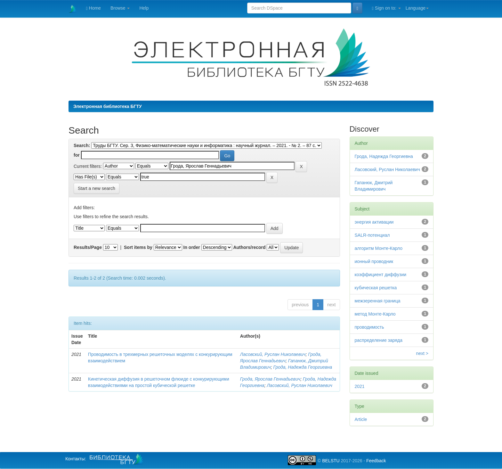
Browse (120, 8)
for (77, 155)
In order (191, 247)
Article (361, 419)
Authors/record (249, 247)
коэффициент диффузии (381, 274)
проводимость (369, 327)
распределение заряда (378, 340)
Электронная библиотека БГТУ (107, 106)
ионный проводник (374, 261)
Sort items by (138, 247)
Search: (82, 145)
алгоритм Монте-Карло (378, 248)
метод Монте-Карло (375, 314)
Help (144, 8)
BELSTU (330, 460)
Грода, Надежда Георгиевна (302, 367)
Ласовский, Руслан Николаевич (273, 354)
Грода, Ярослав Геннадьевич (270, 379)
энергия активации (374, 222)
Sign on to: (386, 8)
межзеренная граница (378, 300)
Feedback (376, 460)
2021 (360, 386)
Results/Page (88, 247)
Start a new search (96, 188)
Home (93, 8)
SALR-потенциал (372, 235)
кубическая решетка (376, 287)
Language (417, 8)
